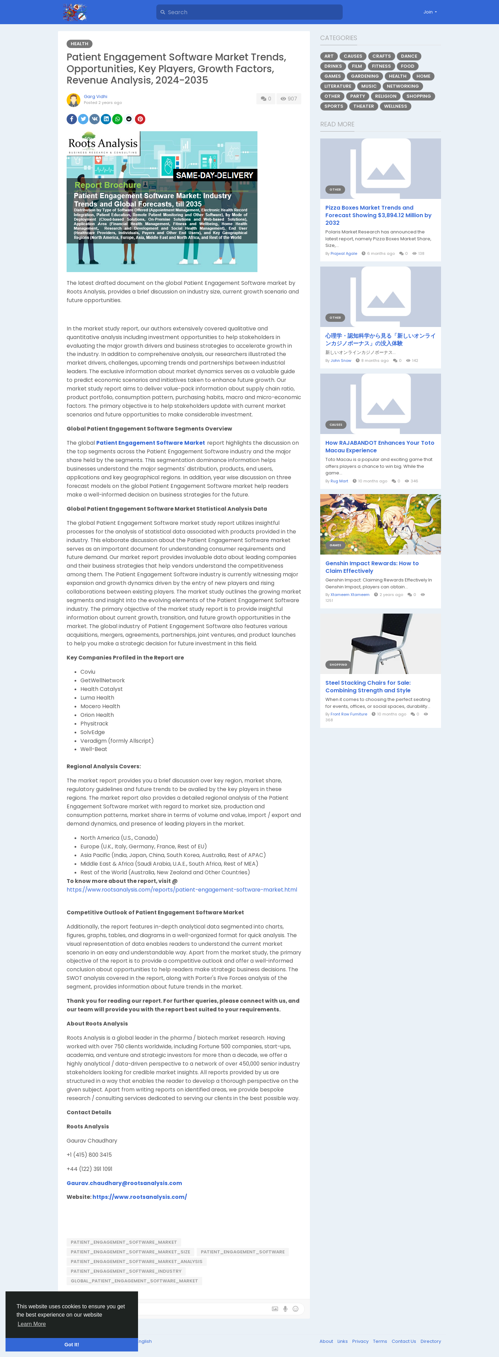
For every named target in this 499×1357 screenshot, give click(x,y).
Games (332, 76)
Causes (353, 56)
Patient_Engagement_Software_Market (124, 1242)
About (327, 1341)
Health (79, 43)
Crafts (381, 56)
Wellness (395, 106)
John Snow (341, 360)
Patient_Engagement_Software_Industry (126, 1271)
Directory (431, 1341)
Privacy (361, 1341)
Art (329, 56)
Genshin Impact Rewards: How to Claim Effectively (372, 567)
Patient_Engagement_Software (243, 1252)
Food (407, 66)
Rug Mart (339, 481)
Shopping (419, 96)
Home (423, 76)
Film (357, 66)
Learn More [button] (32, 1324)
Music (369, 86)
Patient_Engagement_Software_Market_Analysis (137, 1261)
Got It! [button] (72, 1344)
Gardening (365, 76)
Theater (363, 106)
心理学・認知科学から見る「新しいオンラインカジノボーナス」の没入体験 (380, 339)
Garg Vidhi (95, 96)
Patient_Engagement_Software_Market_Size (130, 1252)
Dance (409, 56)
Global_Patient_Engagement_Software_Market (134, 1281)
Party (357, 96)
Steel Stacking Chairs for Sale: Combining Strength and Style (368, 686)
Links (343, 1341)
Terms (380, 1341)
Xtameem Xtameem (350, 594)
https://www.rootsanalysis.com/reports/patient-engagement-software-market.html (182, 889)
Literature (337, 86)
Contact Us (404, 1341)
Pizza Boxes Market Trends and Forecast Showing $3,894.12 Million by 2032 (378, 215)
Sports (333, 106)
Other (332, 96)
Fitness (381, 66)
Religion (386, 96)
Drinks (333, 66)
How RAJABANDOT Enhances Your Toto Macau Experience (379, 446)
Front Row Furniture (349, 714)
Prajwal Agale (344, 253)
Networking (403, 86)
